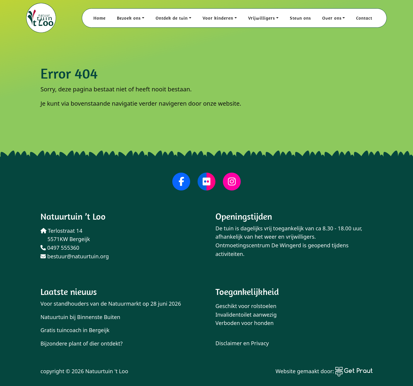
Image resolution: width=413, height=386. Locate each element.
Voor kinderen (218, 18)
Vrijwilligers (261, 18)
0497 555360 (59, 247)
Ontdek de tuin (172, 18)
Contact (364, 18)
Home (99, 18)
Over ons (332, 18)
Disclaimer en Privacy (242, 343)
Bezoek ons (129, 18)
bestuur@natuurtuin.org (74, 256)
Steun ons (300, 18)
